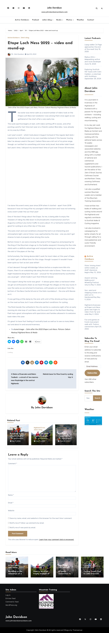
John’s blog (47, 20)
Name (11, 495)
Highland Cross (39, 428)
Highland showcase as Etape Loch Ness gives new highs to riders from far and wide (92, 309)
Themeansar (77, 630)
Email (10, 503)
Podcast (35, 20)
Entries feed (10, 598)
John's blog (25, 37)
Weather (80, 20)
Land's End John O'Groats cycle (90, 566)
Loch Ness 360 (63, 430)
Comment (12, 463)
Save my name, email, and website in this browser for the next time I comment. (41, 518)
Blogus (67, 630)
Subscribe (92, 373)
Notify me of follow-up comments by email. (27, 523)
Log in (8, 595)
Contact (90, 20)
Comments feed (12, 602)
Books (59, 20)
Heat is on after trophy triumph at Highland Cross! (42, 436)
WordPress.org (11, 605)
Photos (69, 20)
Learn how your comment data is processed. (56, 539)
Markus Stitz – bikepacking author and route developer (93, 59)
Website (11, 510)
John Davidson (54, 8)
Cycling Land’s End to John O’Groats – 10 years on (92, 573)
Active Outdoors (22, 20)
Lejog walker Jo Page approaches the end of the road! (93, 47)
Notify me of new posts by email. (23, 527)
